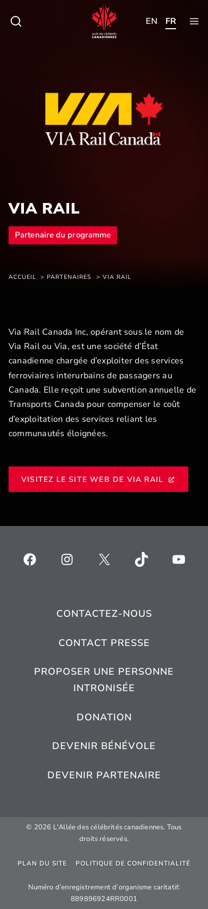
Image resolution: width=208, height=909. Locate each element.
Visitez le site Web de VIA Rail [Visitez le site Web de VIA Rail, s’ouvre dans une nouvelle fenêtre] (98, 479)
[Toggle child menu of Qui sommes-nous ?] (16, 21)
